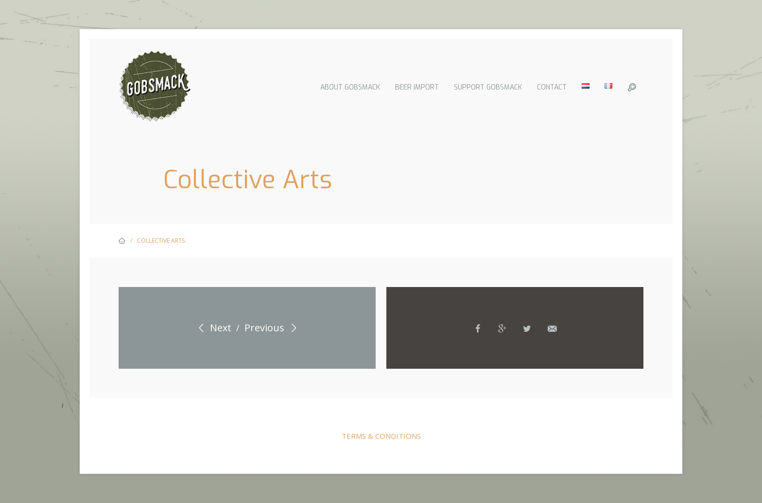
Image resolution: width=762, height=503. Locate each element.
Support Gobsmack (487, 87)
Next (212, 327)
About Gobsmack (350, 87)
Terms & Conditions (381, 436)
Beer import (416, 87)
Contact (551, 87)
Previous (272, 327)
